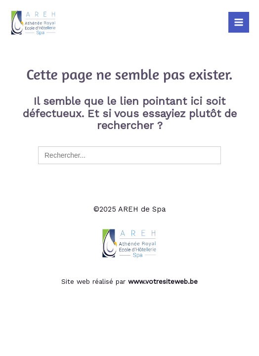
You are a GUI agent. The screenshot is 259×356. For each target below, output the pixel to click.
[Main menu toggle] (238, 22)
